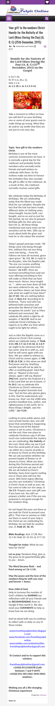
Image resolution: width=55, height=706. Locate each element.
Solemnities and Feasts (25, 46)
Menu (8, 2)
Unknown (42, 695)
